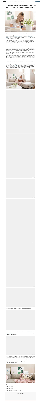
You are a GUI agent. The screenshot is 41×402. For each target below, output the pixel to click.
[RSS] (33, 1)
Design (16, 1)
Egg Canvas (16, 65)
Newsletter (37, 1)
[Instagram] (30, 1)
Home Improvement (11, 1)
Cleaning (19, 1)
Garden (22, 1)
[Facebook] (28, 1)
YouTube (20, 36)
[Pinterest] (31, 1)
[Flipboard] (32, 1)
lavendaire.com (16, 36)
